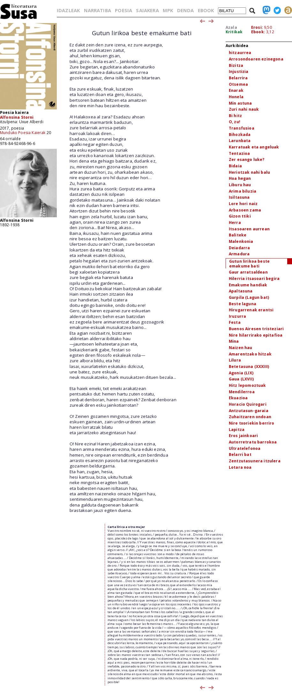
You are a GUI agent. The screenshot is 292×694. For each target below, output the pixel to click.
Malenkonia (241, 241)
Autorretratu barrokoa (253, 442)
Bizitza (236, 65)
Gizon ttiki (240, 216)
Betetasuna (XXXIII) (249, 366)
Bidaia (235, 166)
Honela (236, 97)
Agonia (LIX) (241, 373)
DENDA (185, 10)
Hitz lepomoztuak (247, 385)
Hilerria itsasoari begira (254, 278)
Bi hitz (235, 115)
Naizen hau (240, 347)
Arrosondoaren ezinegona (256, 59)
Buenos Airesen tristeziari (256, 328)
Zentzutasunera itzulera (255, 461)
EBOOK (206, 10)
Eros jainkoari (243, 435)
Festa (235, 322)
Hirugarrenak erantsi (251, 310)
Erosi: (257, 27)
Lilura (235, 360)
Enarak (236, 90)
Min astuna (240, 103)
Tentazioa (239, 153)
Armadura (239, 254)
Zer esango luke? (247, 159)
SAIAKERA (147, 10)
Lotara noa (240, 467)
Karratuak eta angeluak (254, 147)
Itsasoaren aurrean (249, 229)
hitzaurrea (240, 52)
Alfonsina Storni (17, 117)
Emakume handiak (248, 285)
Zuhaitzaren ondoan (250, 416)
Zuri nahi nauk (244, 109)
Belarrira (238, 78)
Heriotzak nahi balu (249, 172)
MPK (168, 10)
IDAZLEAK (68, 10)
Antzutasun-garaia (248, 410)
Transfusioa (241, 128)
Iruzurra (237, 316)
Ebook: (258, 32)
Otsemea (238, 84)
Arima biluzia (242, 191)
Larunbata (240, 140)
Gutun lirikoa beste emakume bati (249, 264)
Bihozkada (240, 134)
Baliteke (237, 235)
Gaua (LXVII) (241, 379)
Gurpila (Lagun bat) (249, 297)
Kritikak (234, 32)
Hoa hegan (240, 178)
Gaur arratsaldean (248, 272)
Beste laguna (242, 304)
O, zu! (234, 121)
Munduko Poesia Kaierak (23, 132)
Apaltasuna (241, 291)
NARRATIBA (97, 10)
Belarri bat (240, 454)
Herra (235, 222)
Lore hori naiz (243, 203)
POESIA (123, 10)
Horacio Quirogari (247, 404)
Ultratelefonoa (244, 448)
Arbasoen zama (245, 210)
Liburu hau (240, 184)
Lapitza (236, 429)
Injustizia (239, 71)
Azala (231, 27)
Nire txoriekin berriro (251, 423)
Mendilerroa (242, 392)
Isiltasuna (239, 197)
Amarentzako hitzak (250, 354)
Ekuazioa (238, 398)
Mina (234, 341)
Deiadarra (239, 248)
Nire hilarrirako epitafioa (255, 335)
